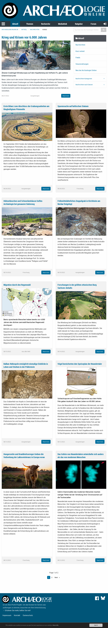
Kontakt (17, 615)
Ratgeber (79, 23)
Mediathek (62, 23)
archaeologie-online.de (10, 29)
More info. (57, 625)
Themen (29, 23)
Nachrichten (34, 29)
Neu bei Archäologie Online (86, 70)
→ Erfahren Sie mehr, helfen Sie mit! (17, 610)
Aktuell (15, 23)
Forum (93, 23)
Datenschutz (28, 615)
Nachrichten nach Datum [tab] (84, 85)
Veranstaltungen (82, 64)
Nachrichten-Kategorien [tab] (84, 79)
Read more (66, 96)
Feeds (78, 57)
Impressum (7, 615)
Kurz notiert (80, 51)
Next (56, 577)
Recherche (45, 23)
